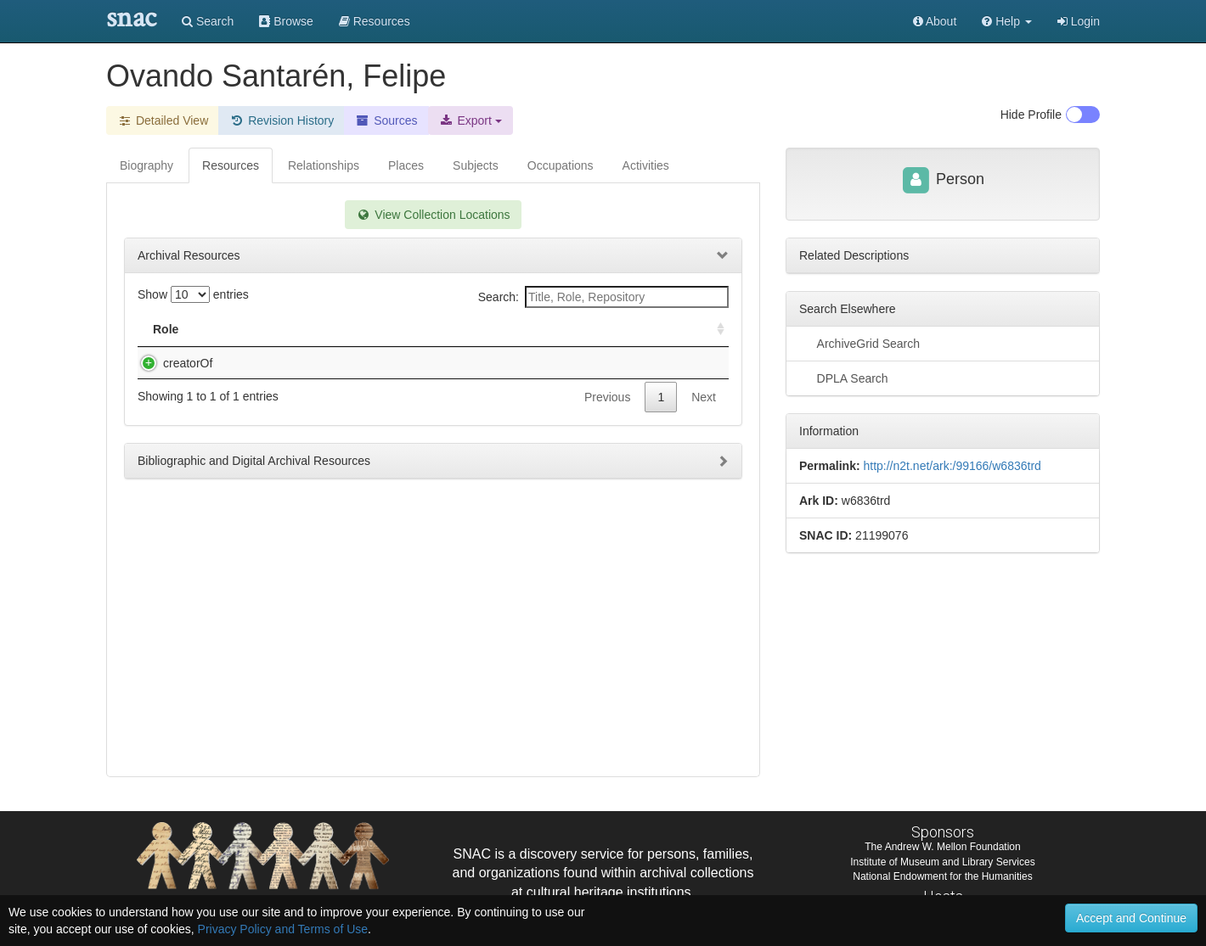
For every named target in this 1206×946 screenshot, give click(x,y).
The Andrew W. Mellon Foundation (942, 847)
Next (703, 414)
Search (208, 21)
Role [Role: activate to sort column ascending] (165, 329)
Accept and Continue (1131, 918)
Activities (646, 165)
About (935, 21)
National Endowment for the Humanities (942, 876)
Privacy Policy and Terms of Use (283, 929)
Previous (607, 414)
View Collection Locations (433, 214)
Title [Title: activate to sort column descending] (231, 329)
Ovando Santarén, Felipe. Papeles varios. (322, 363)
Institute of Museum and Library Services (942, 862)
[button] (1007, 21)
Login (1078, 21)
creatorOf (170, 363)
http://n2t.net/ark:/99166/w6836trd (951, 466)
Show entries (193, 294)
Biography (146, 165)
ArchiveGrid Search (859, 342)
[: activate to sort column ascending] (713, 329)
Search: (603, 297)
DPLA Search (843, 377)
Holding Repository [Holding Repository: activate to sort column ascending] (580, 329)
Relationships (323, 165)
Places (406, 165)
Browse (286, 21)
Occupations (560, 165)
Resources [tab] (230, 165)
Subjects (476, 165)
